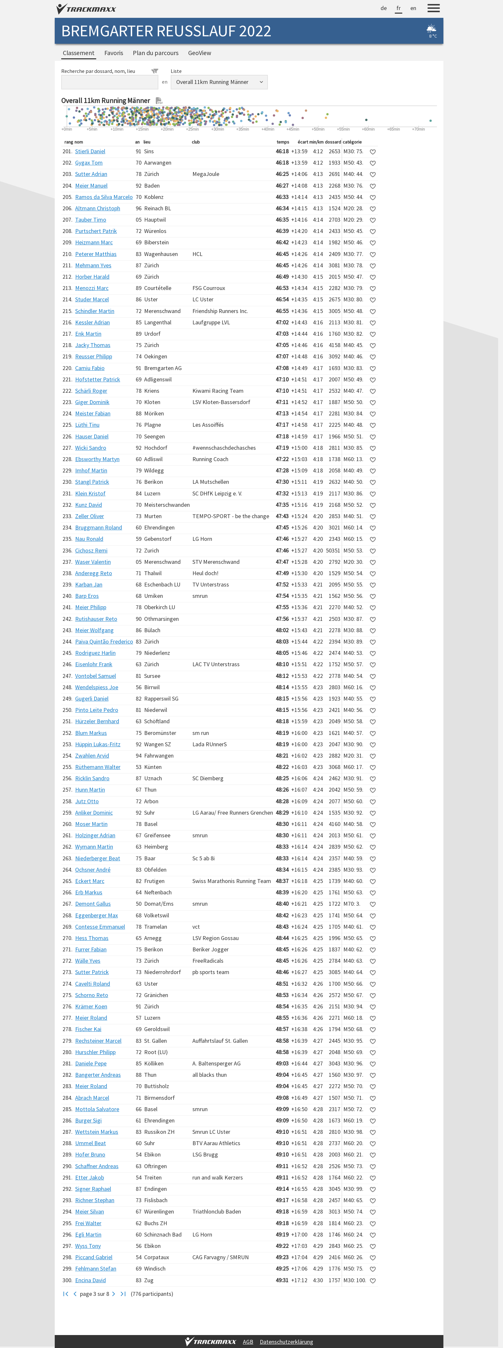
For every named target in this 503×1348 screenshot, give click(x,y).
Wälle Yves (87, 960)
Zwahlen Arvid (92, 755)
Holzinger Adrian (95, 835)
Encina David (90, 1280)
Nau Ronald (89, 538)
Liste (176, 71)
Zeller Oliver (89, 516)
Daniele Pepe (91, 1063)
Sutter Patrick (92, 972)
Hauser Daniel (92, 436)
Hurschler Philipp (95, 1052)
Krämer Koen (91, 1006)
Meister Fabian (92, 413)
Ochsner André (92, 869)
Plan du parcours (155, 53)
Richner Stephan (94, 1200)
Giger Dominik (92, 402)
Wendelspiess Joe (96, 687)
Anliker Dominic (94, 812)
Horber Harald (92, 276)
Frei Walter (88, 1223)
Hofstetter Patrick (97, 379)
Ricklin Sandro (92, 778)
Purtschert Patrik (96, 231)
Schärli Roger (91, 390)
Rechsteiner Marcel (98, 1040)
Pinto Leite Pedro (96, 710)
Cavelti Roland (92, 983)
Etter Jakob (89, 1177)
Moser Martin (91, 824)
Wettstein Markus (96, 1131)
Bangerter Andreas (98, 1074)
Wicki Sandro (90, 447)
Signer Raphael (93, 1188)
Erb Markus (88, 892)
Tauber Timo (90, 219)
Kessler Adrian (92, 322)
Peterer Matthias (96, 254)
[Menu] (434, 9)
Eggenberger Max (96, 915)
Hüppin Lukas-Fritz (97, 744)
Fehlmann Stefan (95, 1268)
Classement (79, 53)
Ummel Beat (90, 1143)
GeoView (199, 53)
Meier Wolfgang (94, 630)
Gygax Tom (89, 162)
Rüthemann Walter (97, 767)
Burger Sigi (88, 1120)
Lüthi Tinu (87, 424)
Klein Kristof (90, 493)
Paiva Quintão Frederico (104, 641)
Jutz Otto (87, 801)
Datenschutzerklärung (286, 1341)
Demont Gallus (93, 903)
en (413, 8)
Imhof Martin (91, 470)
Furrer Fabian (91, 949)
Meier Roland (91, 1017)
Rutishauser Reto (96, 618)
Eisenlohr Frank (93, 664)
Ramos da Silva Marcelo (104, 197)
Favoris (113, 53)
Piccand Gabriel (93, 1257)
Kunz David (88, 504)
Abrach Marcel (92, 1097)
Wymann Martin (94, 846)
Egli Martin (88, 1234)
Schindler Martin (94, 311)
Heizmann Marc (94, 242)
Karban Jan (88, 584)
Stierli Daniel (90, 151)
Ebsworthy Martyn (97, 459)
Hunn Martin (90, 789)
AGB (248, 1341)
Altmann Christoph (97, 208)
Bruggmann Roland (98, 527)
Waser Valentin (93, 561)
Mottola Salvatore (97, 1109)
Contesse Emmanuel (100, 926)
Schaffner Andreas (97, 1166)
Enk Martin (88, 333)
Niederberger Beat (97, 858)
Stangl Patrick (92, 481)
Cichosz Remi (91, 550)
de (384, 8)
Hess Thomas (92, 938)
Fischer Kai (88, 1029)
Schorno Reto (91, 995)
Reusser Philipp (93, 356)
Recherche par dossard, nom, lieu (109, 71)
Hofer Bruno (90, 1154)
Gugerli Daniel (92, 698)
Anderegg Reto (93, 573)
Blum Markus (91, 733)
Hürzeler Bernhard (97, 721)
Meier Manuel (91, 185)
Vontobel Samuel (95, 676)
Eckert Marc (89, 881)
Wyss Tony (88, 1245)
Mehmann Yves (93, 265)
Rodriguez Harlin (95, 653)
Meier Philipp (90, 607)
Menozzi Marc (92, 288)
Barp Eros (87, 595)
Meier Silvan (89, 1211)
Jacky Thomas (92, 345)
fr (398, 8)
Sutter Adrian (91, 174)
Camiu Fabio (90, 368)
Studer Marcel (92, 299)
